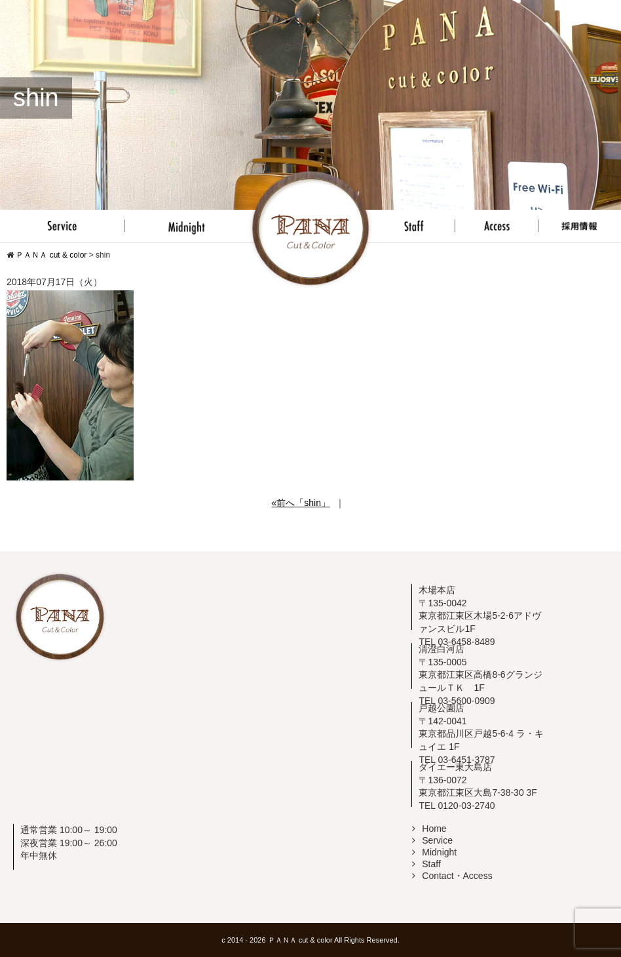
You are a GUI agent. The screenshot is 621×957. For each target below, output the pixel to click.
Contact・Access (452, 875)
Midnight (434, 852)
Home (429, 828)
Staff (426, 864)
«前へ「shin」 (300, 503)
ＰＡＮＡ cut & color (300, 940)
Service (432, 840)
